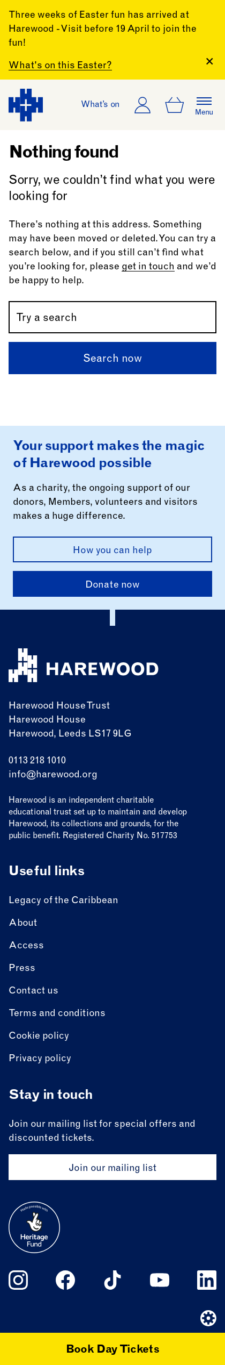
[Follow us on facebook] (65, 1280)
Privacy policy (40, 1059)
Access (26, 946)
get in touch (148, 267)
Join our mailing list (112, 1169)
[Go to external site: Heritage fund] (34, 1227)
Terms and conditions (57, 1014)
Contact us (33, 991)
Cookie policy (39, 1036)
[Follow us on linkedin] (206, 1280)
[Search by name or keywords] (112, 317)
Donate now (112, 585)
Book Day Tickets (113, 1350)
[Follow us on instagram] (18, 1280)
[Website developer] (208, 1318)
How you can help (112, 551)
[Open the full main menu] (204, 105)
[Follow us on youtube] (159, 1280)
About (23, 923)
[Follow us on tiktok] (112, 1280)
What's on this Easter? (60, 66)
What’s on (100, 105)
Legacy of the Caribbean (63, 901)
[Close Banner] (209, 61)
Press (22, 969)
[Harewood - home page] (26, 105)
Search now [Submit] (112, 359)
